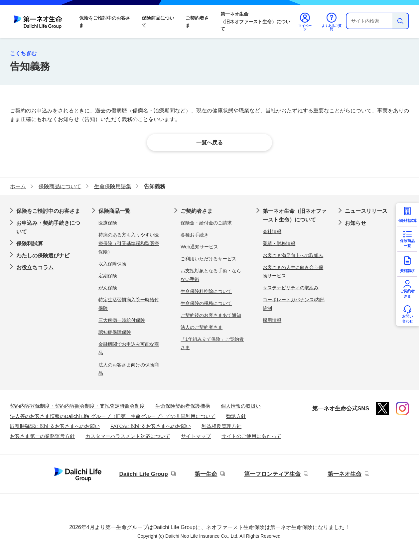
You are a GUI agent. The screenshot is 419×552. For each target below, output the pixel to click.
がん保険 (107, 287)
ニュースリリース (366, 211)
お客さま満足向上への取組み (293, 255)
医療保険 (107, 222)
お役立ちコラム (35, 267)
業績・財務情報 (279, 243)
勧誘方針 (236, 416)
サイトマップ (196, 436)
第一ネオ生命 (344, 474)
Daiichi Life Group (143, 474)
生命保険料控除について (206, 291)
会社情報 (272, 231)
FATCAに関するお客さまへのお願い (150, 426)
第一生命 (206, 474)
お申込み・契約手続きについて (48, 227)
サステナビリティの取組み (291, 287)
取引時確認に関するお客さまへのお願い (55, 426)
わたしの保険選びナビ (43, 255)
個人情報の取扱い (241, 406)
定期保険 (107, 275)
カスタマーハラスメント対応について (127, 436)
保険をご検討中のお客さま (104, 21)
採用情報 (272, 320)
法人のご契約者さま (201, 327)
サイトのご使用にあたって (251, 436)
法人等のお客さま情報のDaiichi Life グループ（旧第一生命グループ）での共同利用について (112, 416)
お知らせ (355, 223)
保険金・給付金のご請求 (206, 222)
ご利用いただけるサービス (208, 258)
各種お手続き (195, 234)
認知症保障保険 (114, 332)
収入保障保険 (112, 263)
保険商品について (158, 21)
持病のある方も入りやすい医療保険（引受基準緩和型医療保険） (128, 243)
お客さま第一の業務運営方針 (42, 436)
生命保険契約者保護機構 (182, 406)
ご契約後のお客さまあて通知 (211, 315)
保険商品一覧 (114, 211)
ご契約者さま (197, 21)
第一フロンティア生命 (272, 474)
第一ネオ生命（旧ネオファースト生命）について (255, 21)
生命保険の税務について (206, 303)
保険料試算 (29, 243)
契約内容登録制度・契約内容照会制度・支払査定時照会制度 (77, 406)
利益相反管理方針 (221, 426)
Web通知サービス (199, 246)
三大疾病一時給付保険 (121, 320)
